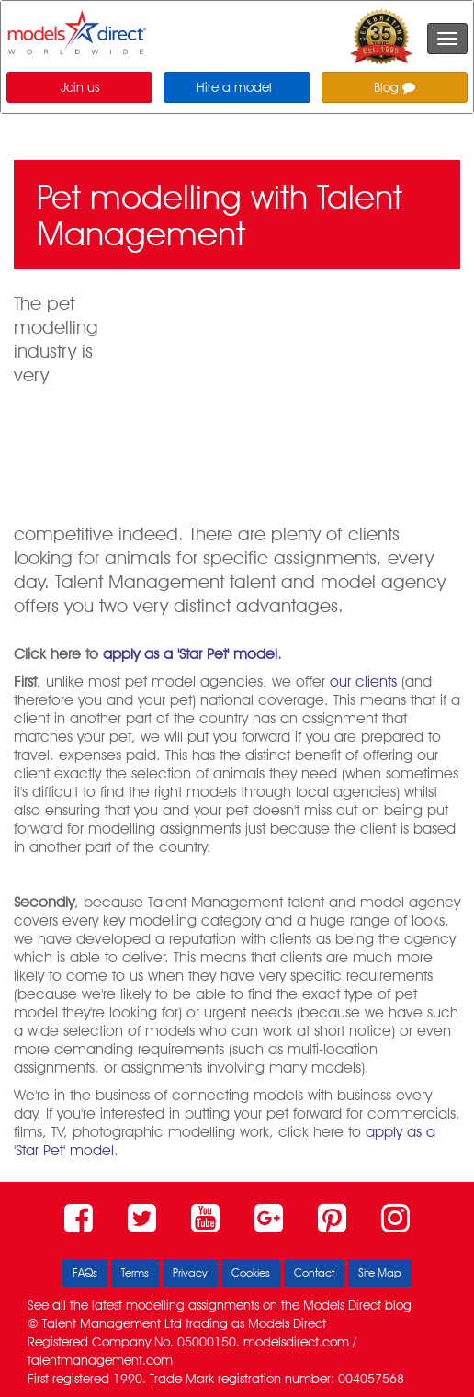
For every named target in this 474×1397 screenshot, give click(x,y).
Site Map (379, 1272)
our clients (363, 681)
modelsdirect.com (296, 1342)
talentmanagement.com (100, 1360)
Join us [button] (80, 87)
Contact (314, 1272)
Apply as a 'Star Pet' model (380, 485)
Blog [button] (394, 87)
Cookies (250, 1272)
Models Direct (342, 1305)
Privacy (190, 1272)
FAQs (85, 1272)
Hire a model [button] (234, 87)
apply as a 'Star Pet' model (190, 654)
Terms (135, 1272)
